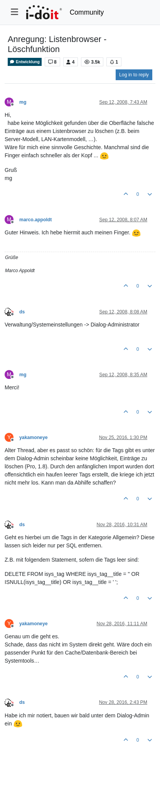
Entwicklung (25, 61)
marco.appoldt (35, 219)
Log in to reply (134, 74)
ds (22, 312)
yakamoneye (33, 437)
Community (87, 12)
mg (22, 102)
